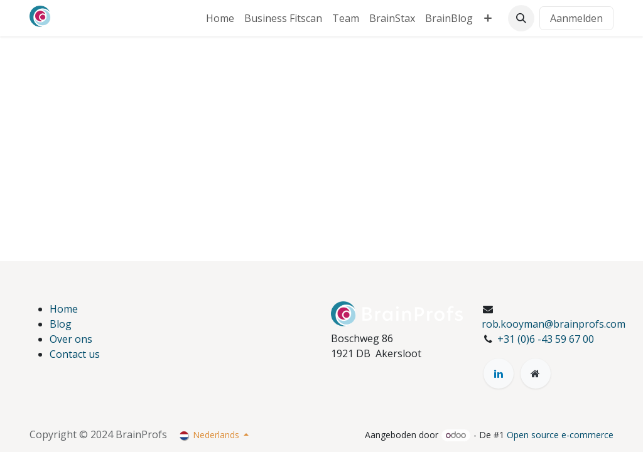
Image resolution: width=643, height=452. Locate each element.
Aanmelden (576, 18)
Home (64, 309)
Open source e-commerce (560, 435)
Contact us (75, 354)
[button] (521, 18)
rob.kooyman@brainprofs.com (553, 324)
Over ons (71, 339)
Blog (61, 324)
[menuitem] (220, 18)
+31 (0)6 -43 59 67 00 (545, 339)
